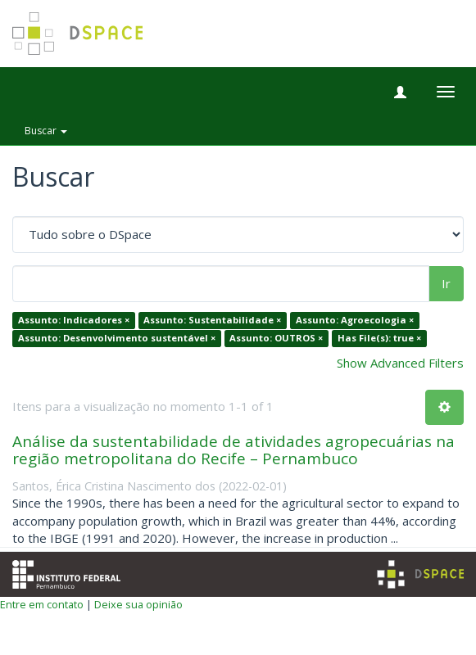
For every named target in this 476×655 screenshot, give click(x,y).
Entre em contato (42, 604)
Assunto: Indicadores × (73, 320)
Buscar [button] (46, 131)
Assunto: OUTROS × (276, 338)
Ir (446, 283)
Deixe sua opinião (138, 604)
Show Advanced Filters (400, 363)
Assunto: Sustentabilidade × (212, 320)
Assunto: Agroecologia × (355, 320)
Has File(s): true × (379, 338)
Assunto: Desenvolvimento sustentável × (116, 338)
